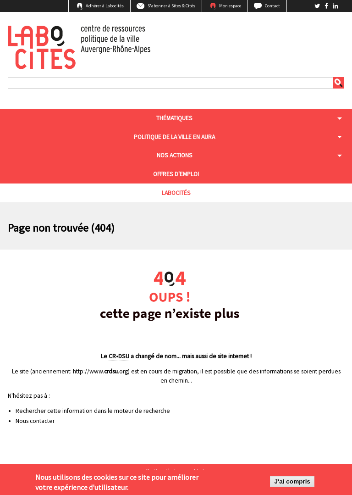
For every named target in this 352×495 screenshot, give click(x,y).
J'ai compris (292, 482)
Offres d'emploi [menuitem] (176, 174)
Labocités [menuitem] (176, 193)
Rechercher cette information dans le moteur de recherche (93, 411)
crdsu (111, 371)
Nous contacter (35, 421)
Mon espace (230, 6)
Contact (272, 6)
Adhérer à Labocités (105, 6)
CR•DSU (119, 356)
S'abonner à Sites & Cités (171, 6)
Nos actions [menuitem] (174, 155)
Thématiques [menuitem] (174, 118)
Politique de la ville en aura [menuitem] (174, 137)
